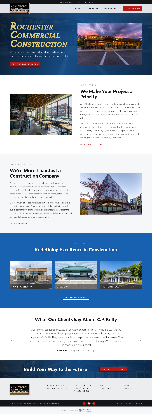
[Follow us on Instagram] (94, 403)
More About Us (90, 144)
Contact (127, 388)
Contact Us (132, 8)
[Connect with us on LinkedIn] (89, 403)
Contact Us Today (113, 369)
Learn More (17, 223)
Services (93, 8)
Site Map (120, 403)
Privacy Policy (135, 403)
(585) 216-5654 (85, 2)
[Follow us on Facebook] (84, 403)
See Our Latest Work (25, 64)
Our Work (110, 8)
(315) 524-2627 (66, 2)
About (77, 8)
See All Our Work (76, 297)
